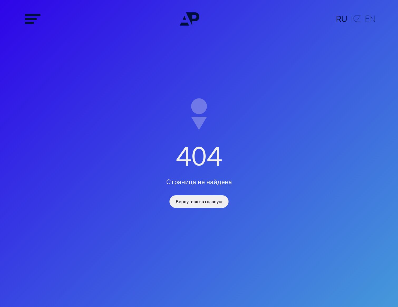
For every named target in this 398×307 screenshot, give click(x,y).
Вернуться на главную (199, 201)
